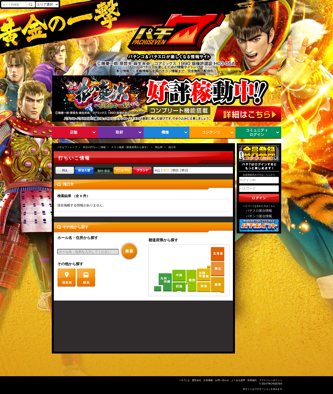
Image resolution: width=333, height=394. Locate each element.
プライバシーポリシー (270, 380)
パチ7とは (184, 380)
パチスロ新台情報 (259, 210)
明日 (175, 170)
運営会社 (196, 380)
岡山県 (159, 147)
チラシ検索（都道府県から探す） (130, 147)
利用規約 (252, 380)
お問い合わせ (222, 380)
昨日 (185, 170)
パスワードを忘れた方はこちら (259, 206)
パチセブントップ (67, 147)
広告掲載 (208, 380)
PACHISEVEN (274, 383)
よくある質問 (238, 380)
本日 (166, 170)
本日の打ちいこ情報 (94, 147)
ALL (157, 170)
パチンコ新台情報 (259, 216)
